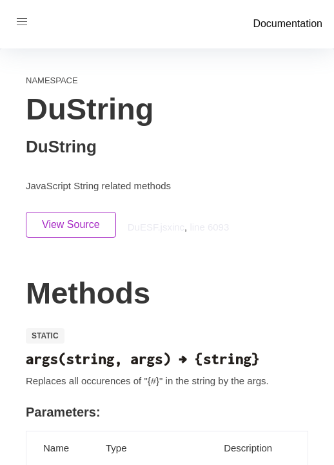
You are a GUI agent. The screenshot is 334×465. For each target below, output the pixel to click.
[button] (22, 22)
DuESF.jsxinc (156, 227)
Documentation (287, 23)
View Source (71, 224)
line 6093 (209, 227)
